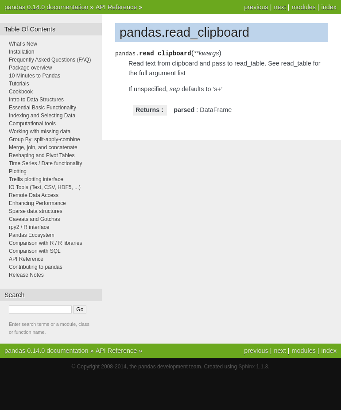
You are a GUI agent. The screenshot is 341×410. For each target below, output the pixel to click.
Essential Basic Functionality (42, 107)
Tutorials (19, 84)
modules (303, 7)
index (329, 7)
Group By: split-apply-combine (44, 139)
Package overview (30, 68)
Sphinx (247, 367)
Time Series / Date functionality (45, 163)
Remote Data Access (33, 195)
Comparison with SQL (35, 251)
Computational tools (32, 123)
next (280, 7)
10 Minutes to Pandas (34, 76)
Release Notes (26, 275)
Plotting (18, 171)
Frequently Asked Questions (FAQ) (50, 60)
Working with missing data (39, 131)
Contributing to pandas (35, 267)
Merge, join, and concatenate (43, 147)
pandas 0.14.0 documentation (46, 7)
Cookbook (21, 92)
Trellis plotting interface (36, 179)
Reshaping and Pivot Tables (42, 155)
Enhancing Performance (37, 203)
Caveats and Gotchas (34, 219)
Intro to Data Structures (36, 100)
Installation (21, 52)
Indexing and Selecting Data (42, 115)
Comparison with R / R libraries (45, 243)
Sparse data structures (35, 211)
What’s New (23, 44)
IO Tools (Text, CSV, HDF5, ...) (45, 187)
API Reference (116, 7)
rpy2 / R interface (29, 227)
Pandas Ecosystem (31, 235)
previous (256, 7)
